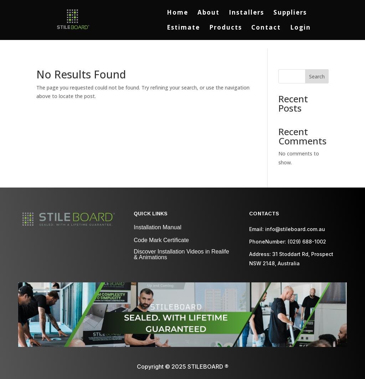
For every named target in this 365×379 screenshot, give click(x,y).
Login (300, 28)
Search (317, 76)
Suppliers (290, 13)
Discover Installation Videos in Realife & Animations (181, 254)
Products (225, 28)
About (208, 13)
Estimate (183, 28)
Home (177, 13)
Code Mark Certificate (161, 240)
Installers (246, 13)
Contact (266, 28)
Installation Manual (157, 227)
